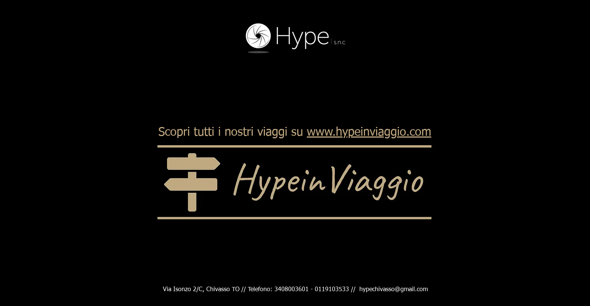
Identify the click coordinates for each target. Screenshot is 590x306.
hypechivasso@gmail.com (393, 290)
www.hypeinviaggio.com (369, 132)
